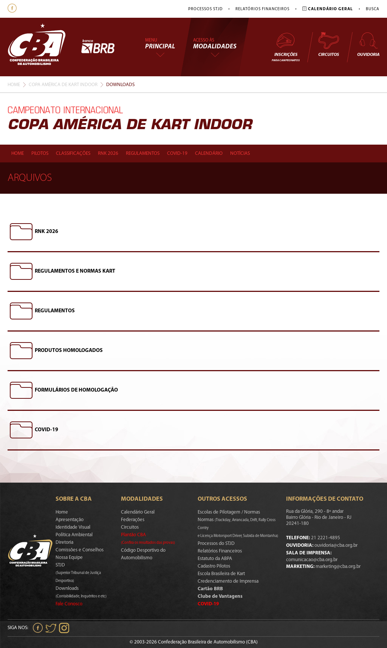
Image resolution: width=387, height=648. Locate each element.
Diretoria (64, 542)
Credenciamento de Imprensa (228, 581)
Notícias (240, 153)
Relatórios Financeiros (262, 9)
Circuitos (328, 44)
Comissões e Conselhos (80, 550)
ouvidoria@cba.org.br (336, 545)
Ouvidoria (368, 44)
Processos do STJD (216, 543)
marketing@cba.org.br (338, 566)
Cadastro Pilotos (214, 566)
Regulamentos (142, 153)
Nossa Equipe (69, 557)
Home (14, 84)
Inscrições (286, 46)
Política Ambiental (74, 534)
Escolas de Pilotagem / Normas (229, 512)
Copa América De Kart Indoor (63, 84)
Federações (132, 519)
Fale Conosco (69, 604)
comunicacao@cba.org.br (311, 559)
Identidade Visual (73, 527)
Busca (372, 9)
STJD (78, 573)
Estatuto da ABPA (215, 558)
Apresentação (70, 519)
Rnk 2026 (108, 153)
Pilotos (39, 153)
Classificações (73, 153)
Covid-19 (177, 153)
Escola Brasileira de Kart (221, 573)
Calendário (209, 153)
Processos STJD (205, 9)
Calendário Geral (138, 512)
